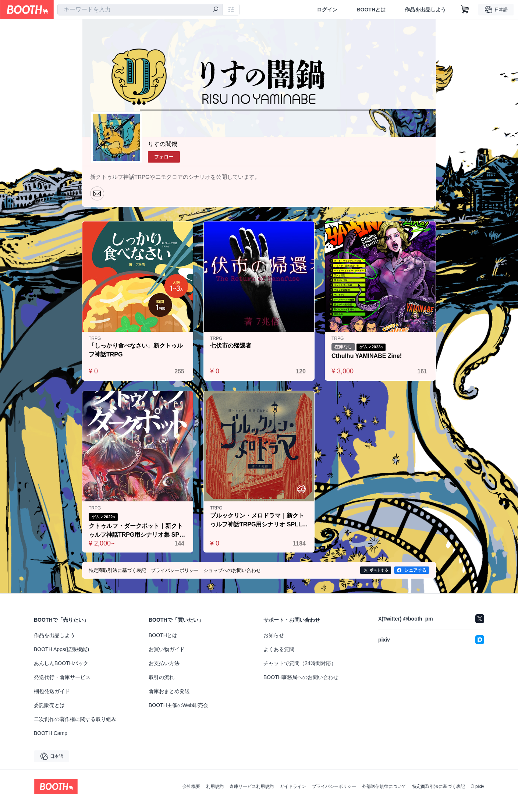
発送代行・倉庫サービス (62, 677)
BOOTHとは (371, 9)
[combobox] (140, 9)
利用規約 (215, 786)
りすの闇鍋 (162, 144)
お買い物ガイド (167, 649)
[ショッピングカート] (465, 9)
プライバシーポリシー (334, 786)
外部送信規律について (384, 786)
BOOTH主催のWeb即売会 (178, 705)
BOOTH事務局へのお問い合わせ (300, 677)
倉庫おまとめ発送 (169, 691)
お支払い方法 (164, 663)
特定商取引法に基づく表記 (438, 786)
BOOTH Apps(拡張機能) (61, 649)
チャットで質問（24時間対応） (299, 663)
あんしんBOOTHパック (61, 663)
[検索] (215, 10)
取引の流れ (161, 677)
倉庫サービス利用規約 (252, 786)
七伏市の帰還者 (230, 345)
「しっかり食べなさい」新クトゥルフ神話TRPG (136, 350)
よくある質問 (278, 649)
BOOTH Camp (50, 733)
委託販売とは (49, 705)
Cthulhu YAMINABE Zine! (366, 356)
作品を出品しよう (425, 9)
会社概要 (191, 786)
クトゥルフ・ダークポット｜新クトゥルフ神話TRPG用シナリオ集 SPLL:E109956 (136, 531)
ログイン (327, 9)
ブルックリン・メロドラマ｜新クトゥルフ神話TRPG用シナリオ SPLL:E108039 (259, 520)
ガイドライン (293, 786)
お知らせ (273, 635)
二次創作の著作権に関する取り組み (75, 719)
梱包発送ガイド (52, 691)
